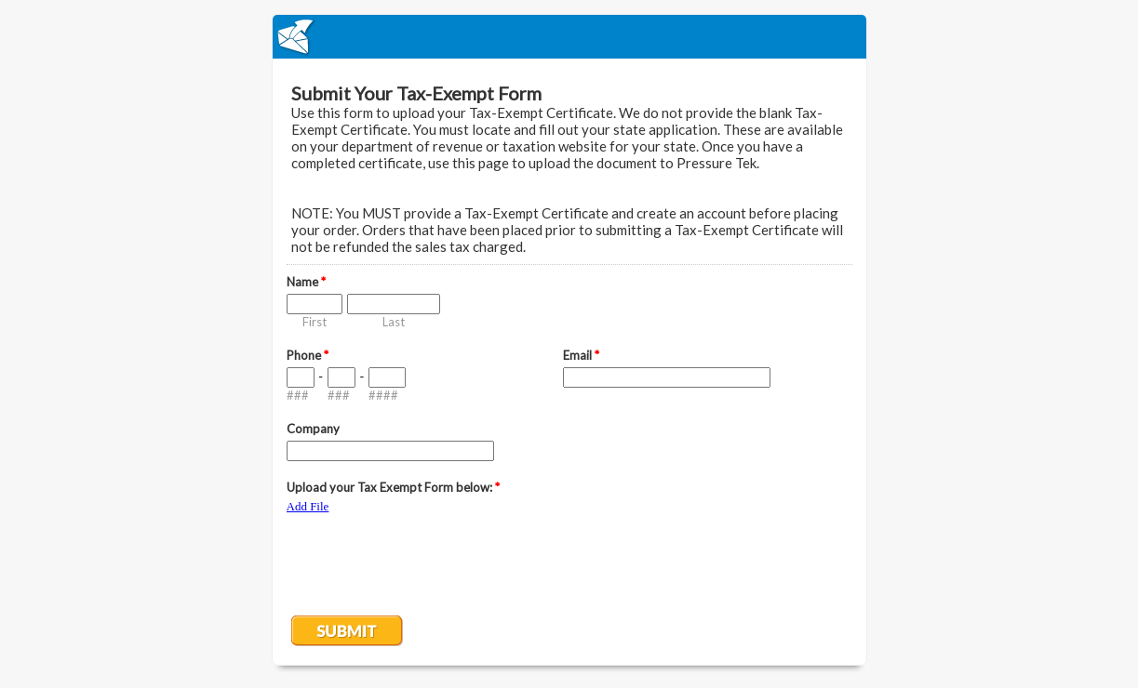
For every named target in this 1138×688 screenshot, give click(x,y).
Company (313, 428)
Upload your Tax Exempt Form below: (393, 487)
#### (383, 395)
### (298, 395)
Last (393, 321)
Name (306, 281)
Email (581, 355)
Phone (307, 355)
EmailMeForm (569, 37)
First (314, 321)
